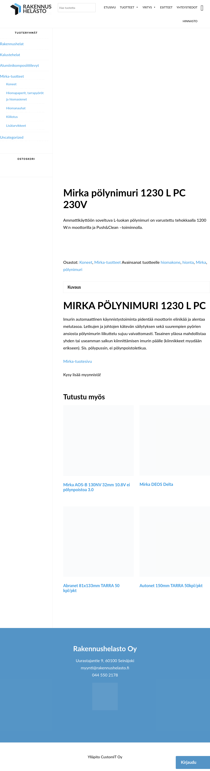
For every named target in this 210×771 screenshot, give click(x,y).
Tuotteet (129, 7)
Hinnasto (190, 21)
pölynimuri (72, 269)
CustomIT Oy (111, 757)
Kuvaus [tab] (74, 287)
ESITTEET (166, 7)
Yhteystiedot (187, 7)
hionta (188, 262)
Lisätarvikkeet (16, 125)
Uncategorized (11, 137)
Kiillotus (12, 117)
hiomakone (170, 262)
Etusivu (110, 7)
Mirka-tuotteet (107, 262)
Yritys (149, 7)
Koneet (85, 262)
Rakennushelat (12, 43)
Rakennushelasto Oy (30, 9)
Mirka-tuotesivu (77, 361)
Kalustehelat (10, 54)
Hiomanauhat (15, 108)
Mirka (201, 262)
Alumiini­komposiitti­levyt (19, 65)
